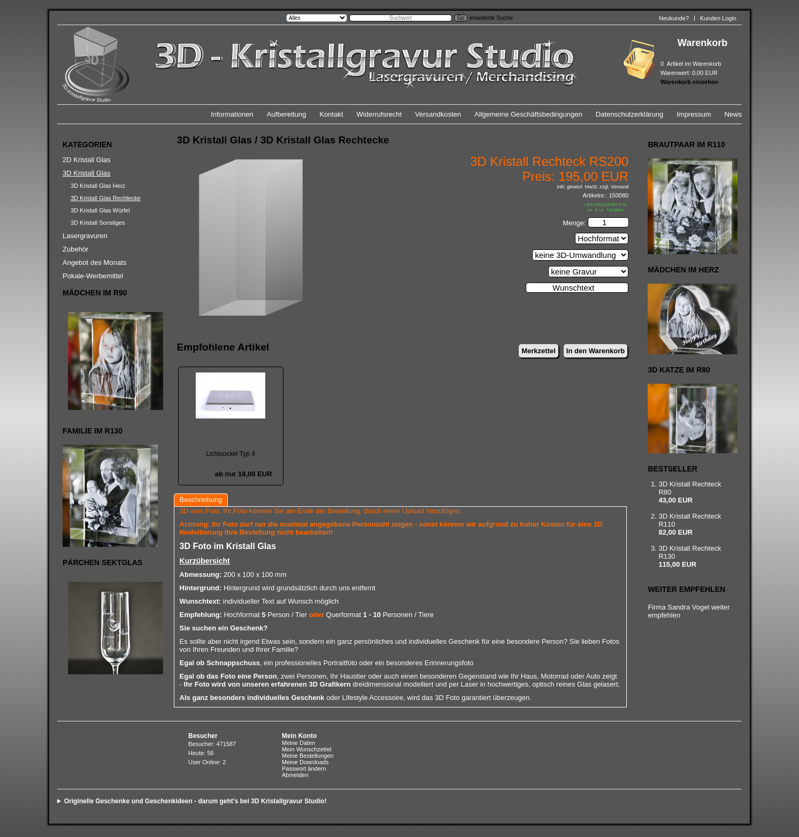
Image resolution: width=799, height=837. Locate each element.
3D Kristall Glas (87, 173)
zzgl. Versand (614, 186)
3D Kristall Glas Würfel (100, 210)
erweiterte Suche (491, 17)
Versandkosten (438, 114)
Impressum (694, 114)
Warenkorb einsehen (689, 82)
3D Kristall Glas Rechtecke (106, 198)
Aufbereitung (286, 114)
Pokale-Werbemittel (93, 276)
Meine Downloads (305, 762)
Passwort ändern (304, 768)
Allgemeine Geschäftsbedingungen (528, 114)
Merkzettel (538, 351)
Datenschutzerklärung (629, 114)
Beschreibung (201, 500)
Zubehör (75, 249)
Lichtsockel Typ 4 (230, 454)
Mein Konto (299, 736)
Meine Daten (298, 743)
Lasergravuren (85, 236)
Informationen (232, 114)
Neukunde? (674, 18)
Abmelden (295, 775)
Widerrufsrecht (379, 114)
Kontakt (331, 114)
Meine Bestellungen (308, 755)
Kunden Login (718, 18)
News (733, 114)
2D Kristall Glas (87, 160)
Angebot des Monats (94, 262)
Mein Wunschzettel (307, 749)
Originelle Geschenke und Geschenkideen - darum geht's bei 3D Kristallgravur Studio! (195, 801)
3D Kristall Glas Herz (98, 185)
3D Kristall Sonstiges (98, 222)
